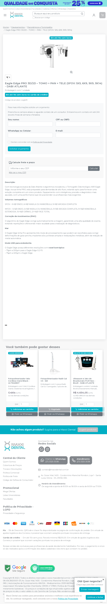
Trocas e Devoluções (12, 469)
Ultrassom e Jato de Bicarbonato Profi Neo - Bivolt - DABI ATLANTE (84, 381)
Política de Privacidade (68, 599)
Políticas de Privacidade (42, 142)
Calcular (94, 168)
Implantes (72, 9)
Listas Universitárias (23, 9)
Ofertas (54, 9)
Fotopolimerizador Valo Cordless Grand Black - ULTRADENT (19, 381)
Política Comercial (11, 473)
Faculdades (36, 9)
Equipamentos (18, 27)
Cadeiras (46, 9)
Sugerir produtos (87, 429)
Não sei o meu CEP (17, 172)
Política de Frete (10, 476)
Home (6, 27)
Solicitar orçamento (19, 149)
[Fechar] (103, 579)
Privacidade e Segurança (14, 513)
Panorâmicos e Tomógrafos (39, 27)
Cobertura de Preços (12, 465)
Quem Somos (8, 9)
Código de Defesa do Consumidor (18, 480)
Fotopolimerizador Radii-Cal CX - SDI (54, 380)
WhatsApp (62, 9)
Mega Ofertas (9, 492)
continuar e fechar (95, 597)
